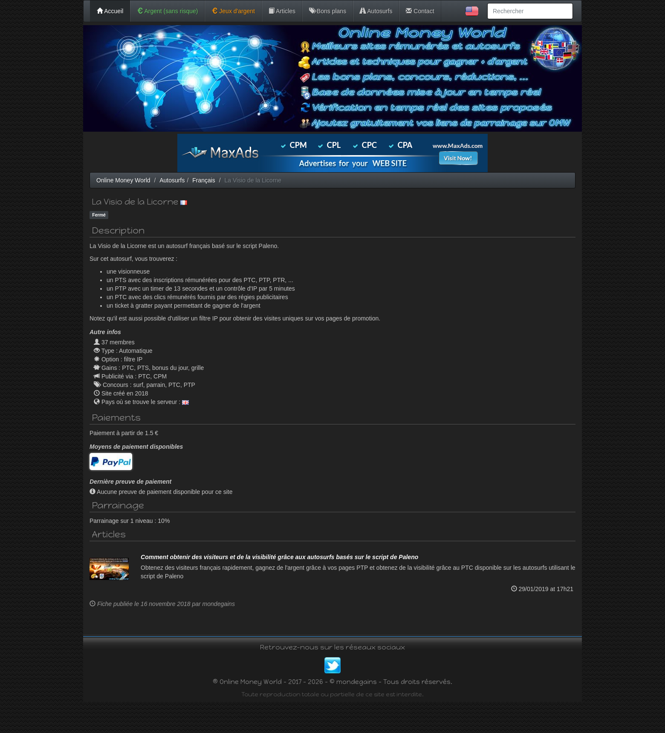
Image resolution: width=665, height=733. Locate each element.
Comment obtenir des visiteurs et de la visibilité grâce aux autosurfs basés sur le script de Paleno (279, 588)
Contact (420, 11)
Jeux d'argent (233, 11)
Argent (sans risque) (167, 11)
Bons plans (327, 11)
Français (203, 180)
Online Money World (123, 180)
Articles (282, 11)
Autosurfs (376, 11)
